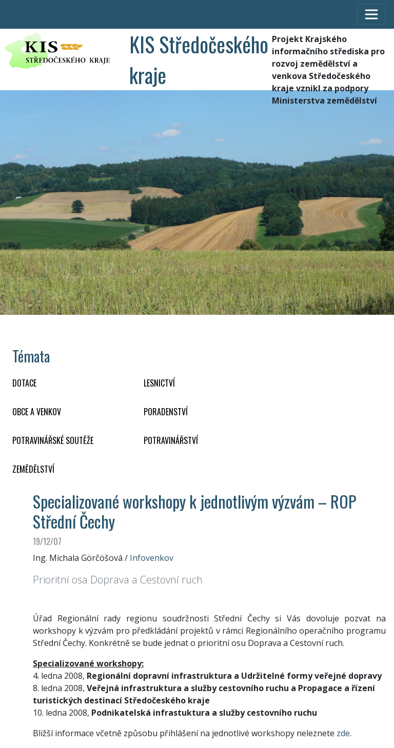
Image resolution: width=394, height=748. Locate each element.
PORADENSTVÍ (166, 412)
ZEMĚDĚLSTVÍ (33, 469)
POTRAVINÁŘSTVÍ (171, 440)
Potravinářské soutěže (52, 440)
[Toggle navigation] (371, 14)
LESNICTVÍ (159, 383)
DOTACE (24, 383)
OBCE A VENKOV (36, 412)
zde (343, 733)
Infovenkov (151, 557)
